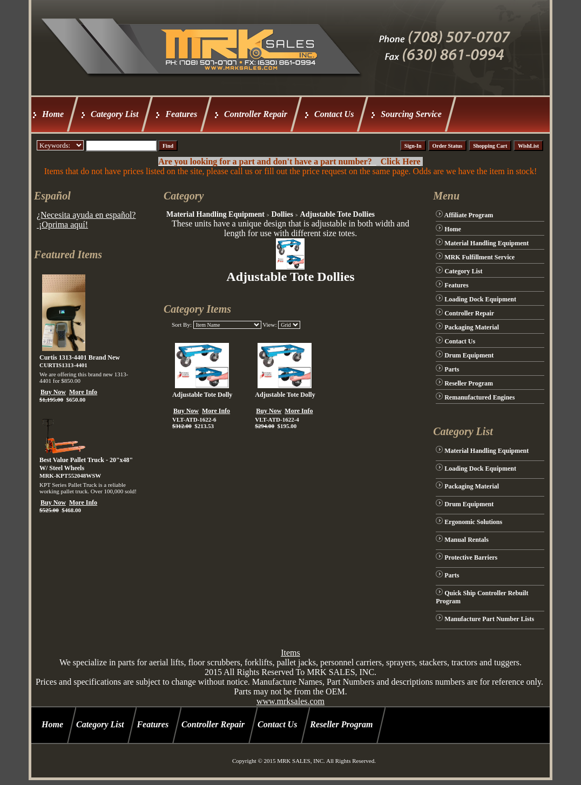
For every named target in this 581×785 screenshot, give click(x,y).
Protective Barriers (470, 557)
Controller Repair (255, 114)
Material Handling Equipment (215, 214)
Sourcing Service (411, 114)
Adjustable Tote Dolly (202, 394)
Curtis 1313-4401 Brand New (79, 357)
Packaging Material (471, 327)
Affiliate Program (469, 215)
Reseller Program (468, 383)
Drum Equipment (469, 355)
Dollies (282, 214)
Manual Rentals (466, 539)
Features (181, 114)
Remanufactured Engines (479, 397)
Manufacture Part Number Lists (489, 619)
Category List (114, 114)
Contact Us (334, 114)
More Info (83, 392)
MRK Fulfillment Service (479, 257)
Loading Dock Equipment (480, 299)
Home (53, 114)
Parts (451, 369)
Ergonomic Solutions (473, 522)
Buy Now (53, 392)
